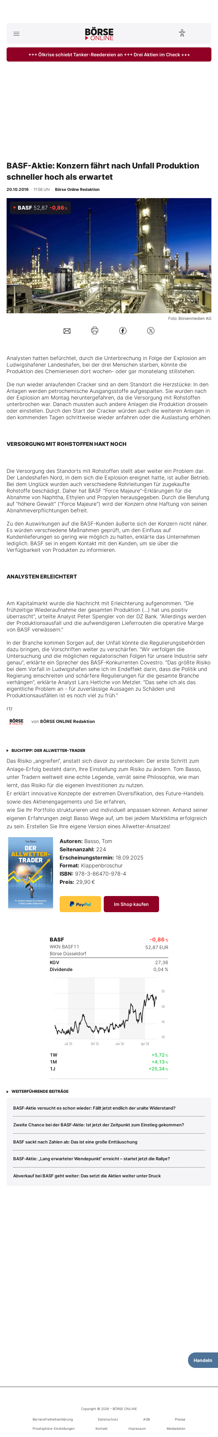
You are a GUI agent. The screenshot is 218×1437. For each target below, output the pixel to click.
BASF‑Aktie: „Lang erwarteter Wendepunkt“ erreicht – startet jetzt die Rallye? (91, 1158)
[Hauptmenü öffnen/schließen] (16, 33)
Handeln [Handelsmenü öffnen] (203, 1360)
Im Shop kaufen (131, 904)
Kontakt (101, 1428)
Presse (180, 1419)
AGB (146, 1419)
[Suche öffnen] (201, 33)
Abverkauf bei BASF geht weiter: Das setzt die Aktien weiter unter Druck (87, 1175)
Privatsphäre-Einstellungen (54, 1428)
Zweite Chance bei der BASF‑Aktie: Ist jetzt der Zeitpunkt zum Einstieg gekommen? (98, 1124)
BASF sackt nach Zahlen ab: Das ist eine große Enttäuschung (75, 1141)
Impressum (137, 1428)
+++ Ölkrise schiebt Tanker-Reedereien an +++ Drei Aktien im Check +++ (109, 54)
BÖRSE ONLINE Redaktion (67, 721)
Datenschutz (108, 1419)
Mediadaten (176, 1428)
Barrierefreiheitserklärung (53, 1419)
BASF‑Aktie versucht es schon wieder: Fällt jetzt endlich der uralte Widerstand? (94, 1108)
